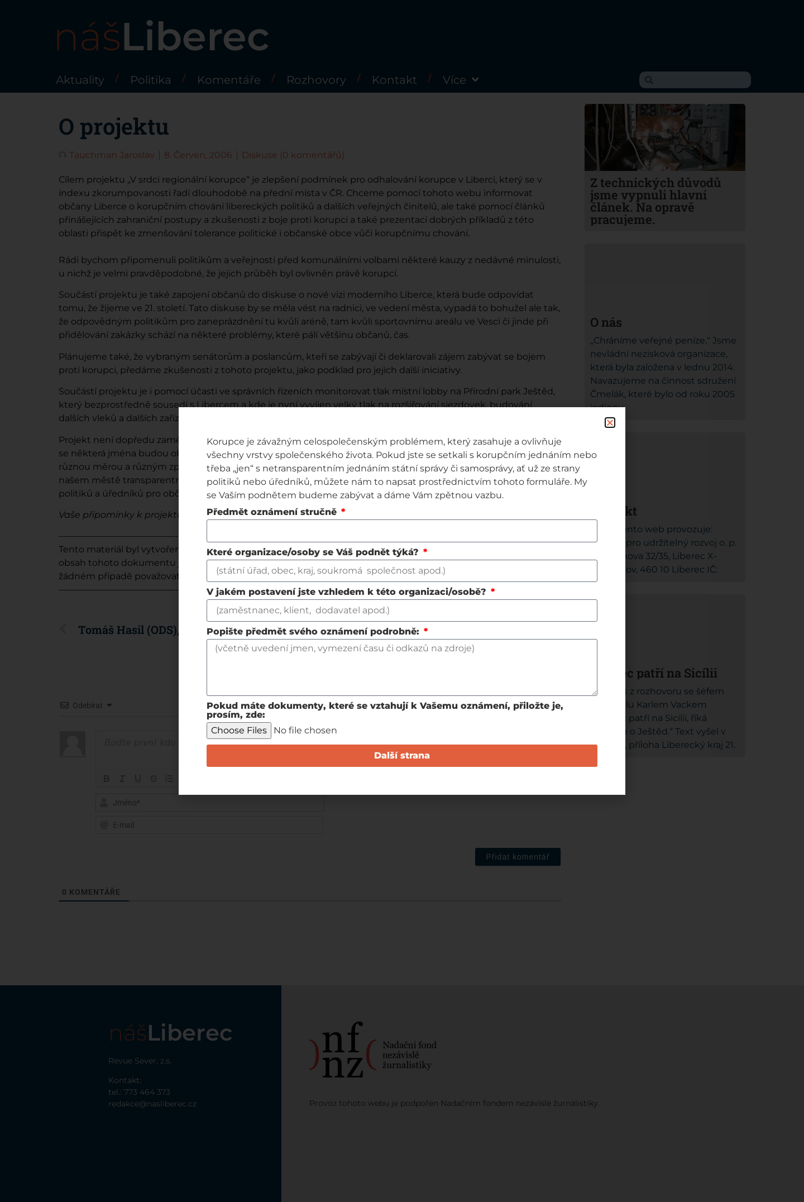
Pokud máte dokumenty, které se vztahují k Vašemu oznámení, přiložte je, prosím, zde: (385, 711)
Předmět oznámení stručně (273, 512)
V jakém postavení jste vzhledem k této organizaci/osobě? (348, 592)
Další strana (402, 755)
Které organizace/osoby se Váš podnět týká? (314, 552)
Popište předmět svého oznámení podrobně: (314, 632)
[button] (610, 422)
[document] (402, 601)
